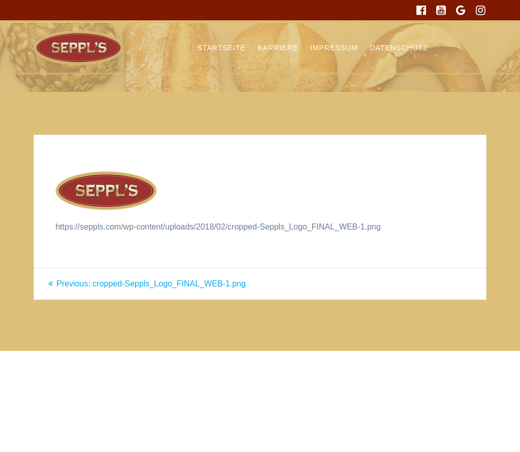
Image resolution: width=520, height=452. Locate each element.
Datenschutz (399, 48)
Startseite (222, 48)
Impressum (334, 48)
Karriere (277, 48)
